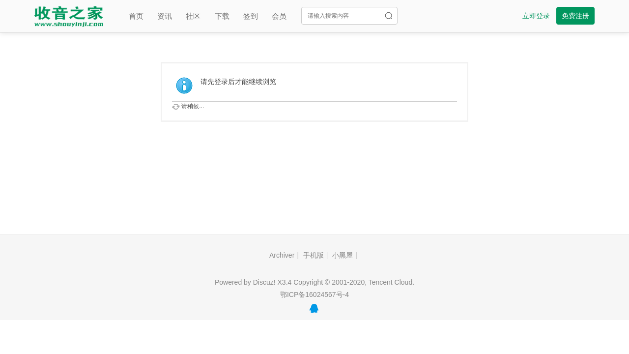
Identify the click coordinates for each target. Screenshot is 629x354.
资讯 (164, 16)
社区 (193, 16)
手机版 (313, 255)
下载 (222, 16)
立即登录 (536, 16)
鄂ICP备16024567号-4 (314, 294)
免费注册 (575, 16)
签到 (250, 16)
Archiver (281, 255)
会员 (279, 16)
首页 (136, 16)
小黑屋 (342, 255)
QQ (314, 308)
